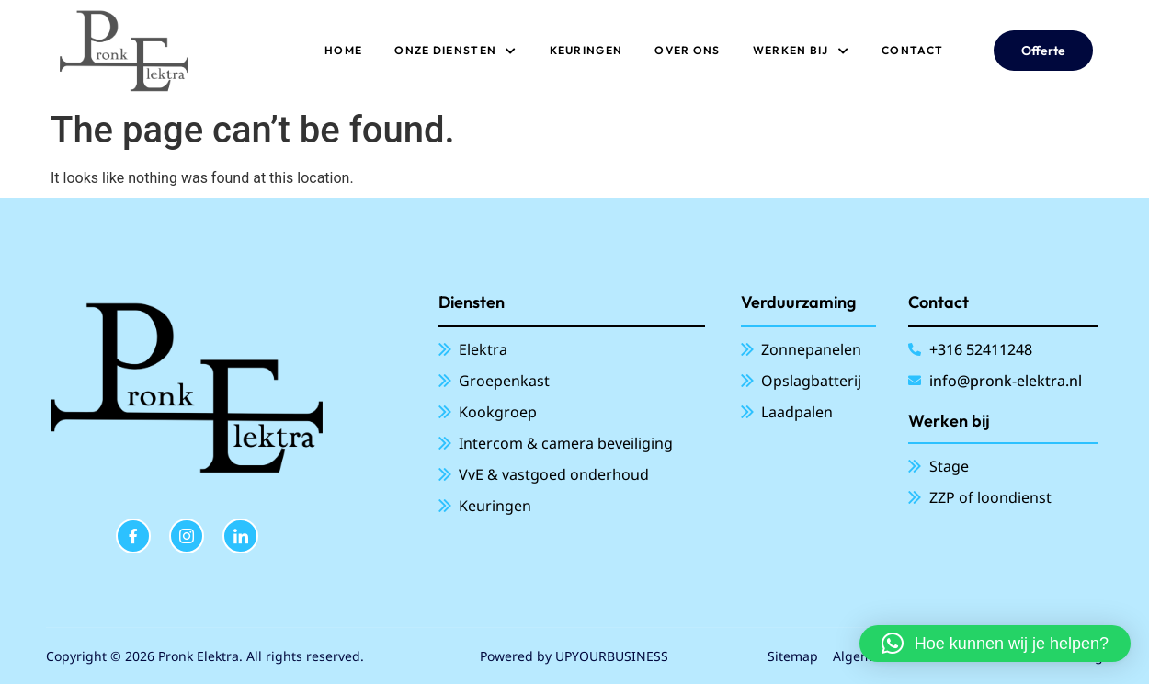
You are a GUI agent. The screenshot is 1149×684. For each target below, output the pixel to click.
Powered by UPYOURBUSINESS (574, 656)
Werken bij (801, 50)
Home (343, 50)
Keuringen (586, 50)
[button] (995, 643)
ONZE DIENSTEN (455, 50)
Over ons (687, 50)
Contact (912, 50)
